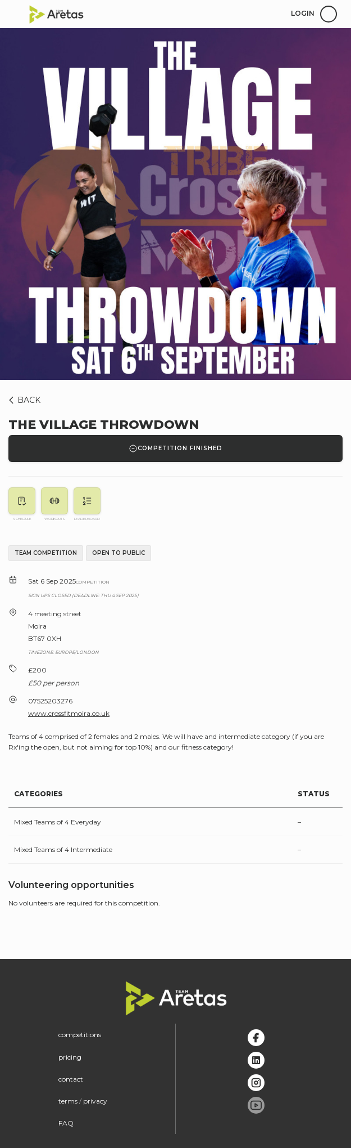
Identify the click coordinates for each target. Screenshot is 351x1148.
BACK (22, 400)
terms (68, 1101)
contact (70, 1079)
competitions (79, 1034)
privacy (95, 1101)
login (302, 13)
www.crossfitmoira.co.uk (69, 713)
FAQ (66, 1123)
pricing (69, 1057)
